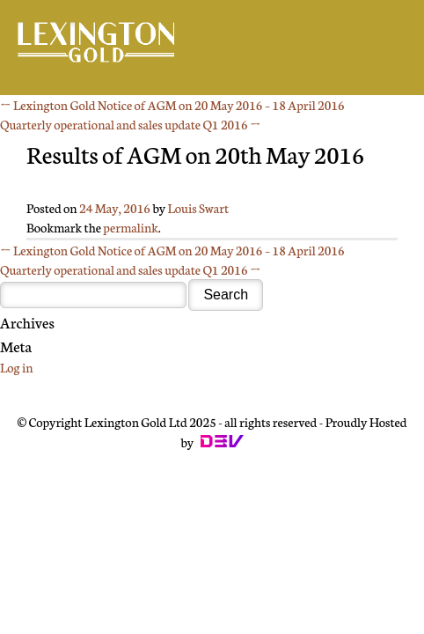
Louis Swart (198, 208)
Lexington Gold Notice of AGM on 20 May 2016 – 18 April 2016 (172, 105)
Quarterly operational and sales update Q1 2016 (130, 124)
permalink (130, 227)
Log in (16, 367)
